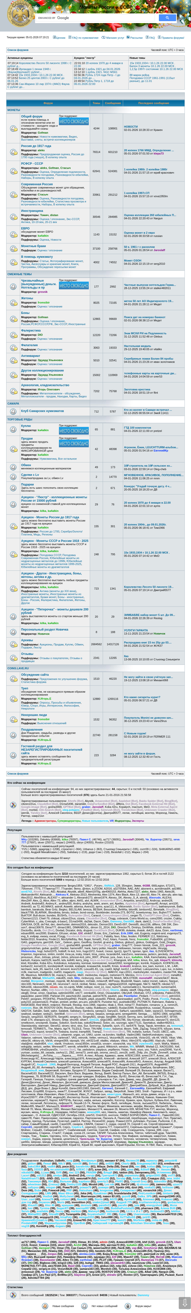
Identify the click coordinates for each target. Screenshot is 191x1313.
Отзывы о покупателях (54, 658)
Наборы (26, 177)
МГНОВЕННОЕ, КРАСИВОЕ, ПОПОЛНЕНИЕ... (154, 475)
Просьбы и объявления (66, 702)
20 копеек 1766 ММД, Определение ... (149, 150)
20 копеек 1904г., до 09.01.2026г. (145, 524)
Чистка (25, 264)
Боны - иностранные (71, 597)
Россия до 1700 (49, 531)
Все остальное (67, 458)
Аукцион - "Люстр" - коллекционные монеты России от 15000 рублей (54, 498)
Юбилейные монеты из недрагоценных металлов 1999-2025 (51, 562)
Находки (62, 396)
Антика (25, 222)
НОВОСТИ (131, 126)
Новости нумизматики (53, 136)
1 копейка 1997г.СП (136, 192)
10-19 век (38, 222)
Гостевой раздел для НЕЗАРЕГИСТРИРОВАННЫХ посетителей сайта (51, 750)
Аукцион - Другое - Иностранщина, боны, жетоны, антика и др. (51, 575)
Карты (73, 396)
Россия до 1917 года (36, 146)
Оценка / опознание (52, 219)
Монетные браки (33, 246)
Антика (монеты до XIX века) (58, 591)
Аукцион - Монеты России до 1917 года (50, 517)
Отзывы (27, 654)
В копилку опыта (56, 157)
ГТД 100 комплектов (137, 427)
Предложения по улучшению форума (63, 678)
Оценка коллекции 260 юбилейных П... (150, 215)
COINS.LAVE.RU (18, 668)
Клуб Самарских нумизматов (42, 411)
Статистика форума (33, 681)
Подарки (27, 484)
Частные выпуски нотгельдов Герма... (150, 284)
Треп (24, 688)
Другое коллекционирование (42, 370)
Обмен (26, 465)
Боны (25, 313)
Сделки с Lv (30, 475)
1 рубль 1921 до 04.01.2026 (102, 69)
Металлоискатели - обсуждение (60, 393)
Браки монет (48, 597)
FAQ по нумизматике (83, 37)
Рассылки (135, 37)
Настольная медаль (137, 345)
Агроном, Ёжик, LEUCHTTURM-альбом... (151, 447)
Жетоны (27, 298)
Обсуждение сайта (35, 674)
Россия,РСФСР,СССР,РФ (37, 324)
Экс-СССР (72, 219)
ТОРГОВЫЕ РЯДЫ (19, 419)
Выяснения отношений (51, 723)
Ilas (126, 656)
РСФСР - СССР (32, 163)
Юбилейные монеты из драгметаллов (45, 566)
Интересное (54, 705)
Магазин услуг (112, 37)
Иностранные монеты (35, 594)
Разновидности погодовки (37, 174)
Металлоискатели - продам (38, 396)
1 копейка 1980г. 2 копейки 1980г (146, 169)
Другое (25, 602)
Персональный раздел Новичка (44, 629)
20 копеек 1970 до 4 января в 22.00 (147, 502)
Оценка (44, 171)
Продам (27, 438)
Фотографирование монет (66, 261)
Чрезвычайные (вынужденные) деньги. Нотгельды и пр (38, 284)
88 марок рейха (139, 75)
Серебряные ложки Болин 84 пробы (148, 358)
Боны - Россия (30, 600)
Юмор (25, 705)
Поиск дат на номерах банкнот (144, 317)
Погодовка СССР (50, 555)
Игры (42, 705)
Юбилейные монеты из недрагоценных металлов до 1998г (50, 560)
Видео (73, 136)
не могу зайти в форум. (140, 753)
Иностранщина (32, 211)
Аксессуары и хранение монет (50, 264)
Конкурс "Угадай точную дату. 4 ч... (148, 486)
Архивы (27, 640)
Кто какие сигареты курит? (142, 697)
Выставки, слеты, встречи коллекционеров (48, 139)
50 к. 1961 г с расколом (139, 246)
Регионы (47, 534)
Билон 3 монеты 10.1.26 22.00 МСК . (153, 66)
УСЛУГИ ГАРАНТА (136, 630)
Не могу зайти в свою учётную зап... (148, 676)
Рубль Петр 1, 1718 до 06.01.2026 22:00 (94, 82)
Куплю (26, 426)
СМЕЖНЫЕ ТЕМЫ (19, 274)
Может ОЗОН (133, 260)
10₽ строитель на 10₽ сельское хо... (148, 465)
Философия (71, 705)
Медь (37, 534)
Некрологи (28, 708)
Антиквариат (30, 356)
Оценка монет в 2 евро (139, 232)
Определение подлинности (68, 171)
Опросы (44, 702)
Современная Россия (37, 184)
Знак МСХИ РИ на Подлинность (145, 333)
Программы (28, 266)
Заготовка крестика (137, 389)
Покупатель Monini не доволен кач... (148, 717)
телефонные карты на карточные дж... (150, 373)
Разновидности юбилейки (71, 174)
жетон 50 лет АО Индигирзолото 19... (149, 301)
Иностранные (77, 324)
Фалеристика (31, 330)
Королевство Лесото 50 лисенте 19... (149, 586)
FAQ (150, 37)
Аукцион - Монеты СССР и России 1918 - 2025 (54, 541)
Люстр (38, 647)
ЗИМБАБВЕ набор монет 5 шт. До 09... (149, 614)
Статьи (44, 261)
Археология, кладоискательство (45, 385)
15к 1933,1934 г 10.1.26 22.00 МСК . (41, 75)
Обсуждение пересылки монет (57, 266)
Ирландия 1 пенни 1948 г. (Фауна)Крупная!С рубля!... (29, 71)
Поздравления (32, 729)
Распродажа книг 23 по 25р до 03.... (148, 642)
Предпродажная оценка (55, 154)
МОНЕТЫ (13, 110)
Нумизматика (48, 458)
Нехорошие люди (34, 715)
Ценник (59, 37)
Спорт (34, 705)
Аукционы (46, 644)
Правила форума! (171, 37)
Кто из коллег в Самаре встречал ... (148, 409)
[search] (94, 18)
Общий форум (31, 116)
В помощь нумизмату (37, 257)
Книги (74, 264)
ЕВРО (25, 228)
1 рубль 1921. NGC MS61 (101, 72)
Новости (56, 239)
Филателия (29, 345)
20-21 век (51, 222)
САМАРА (13, 403)
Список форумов (18, 773)
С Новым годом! (135, 733)
